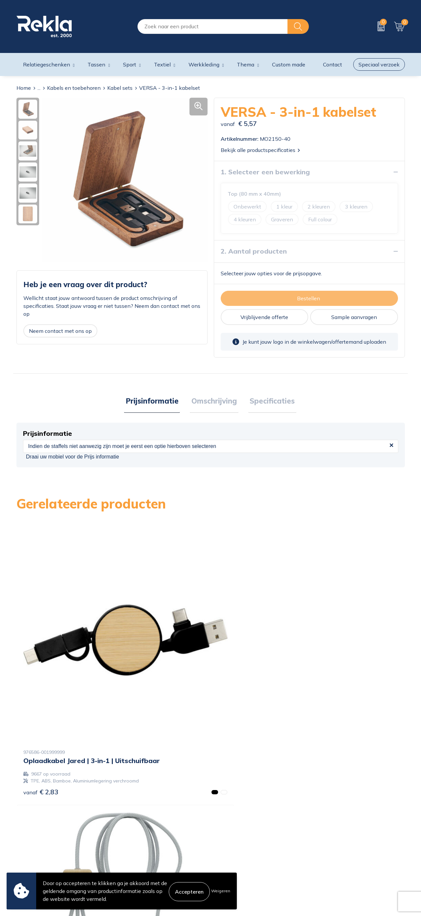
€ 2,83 (40, 689)
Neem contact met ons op (60, 331)
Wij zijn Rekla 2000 (139, 838)
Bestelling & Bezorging (241, 827)
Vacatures (127, 827)
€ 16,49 (139, 682)
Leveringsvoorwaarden (340, 848)
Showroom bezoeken (141, 869)
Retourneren (229, 848)
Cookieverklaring (332, 817)
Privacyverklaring (333, 827)
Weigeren (220, 890)
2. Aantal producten (254, 251)
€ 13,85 (236, 696)
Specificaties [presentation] (269, 401)
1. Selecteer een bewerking (265, 172)
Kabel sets (120, 88)
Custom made (288, 64)
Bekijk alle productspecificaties (260, 150)
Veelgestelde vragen (139, 859)
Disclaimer (325, 838)
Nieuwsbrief (129, 848)
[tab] (155, 401)
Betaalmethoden (234, 838)
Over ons (126, 817)
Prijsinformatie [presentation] (155, 401)
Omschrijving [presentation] (214, 401)
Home (23, 88)
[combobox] (212, 26)
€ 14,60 (333, 682)
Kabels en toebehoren (74, 88)
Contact (223, 817)
